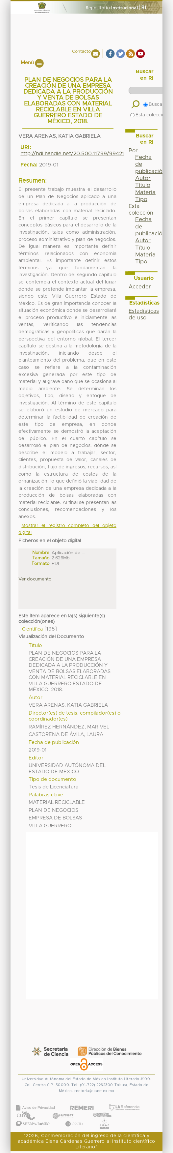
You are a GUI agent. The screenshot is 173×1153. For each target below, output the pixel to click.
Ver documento (35, 579)
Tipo (141, 199)
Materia (145, 192)
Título (142, 185)
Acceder (140, 286)
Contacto (81, 51)
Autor (143, 178)
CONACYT (63, 1109)
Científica (32, 629)
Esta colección (148, 115)
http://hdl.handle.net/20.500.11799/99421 (72, 153)
